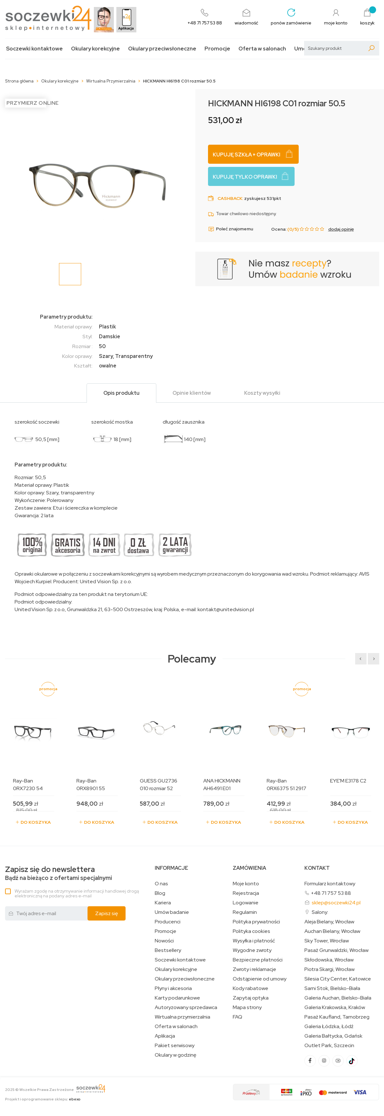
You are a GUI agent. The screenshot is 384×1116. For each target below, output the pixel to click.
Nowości (164, 941)
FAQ (237, 1017)
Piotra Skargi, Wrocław (329, 969)
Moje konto (246, 884)
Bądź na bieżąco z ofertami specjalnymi (58, 873)
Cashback (230, 198)
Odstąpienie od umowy (259, 979)
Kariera (163, 903)
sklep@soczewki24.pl (336, 902)
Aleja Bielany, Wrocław (329, 922)
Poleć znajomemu (230, 229)
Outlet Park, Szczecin (329, 1045)
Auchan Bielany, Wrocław (332, 931)
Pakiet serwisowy (174, 1045)
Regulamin (245, 912)
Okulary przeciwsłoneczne (162, 49)
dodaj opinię (341, 229)
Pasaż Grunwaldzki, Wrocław (336, 950)
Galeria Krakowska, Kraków (334, 1007)
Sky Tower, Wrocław (326, 941)
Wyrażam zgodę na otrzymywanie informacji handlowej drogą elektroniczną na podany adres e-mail (77, 893)
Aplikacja (165, 1036)
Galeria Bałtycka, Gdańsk (333, 1036)
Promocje (217, 49)
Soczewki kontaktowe (34, 49)
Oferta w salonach (262, 49)
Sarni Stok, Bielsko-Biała (332, 988)
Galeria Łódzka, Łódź (329, 1026)
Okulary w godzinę (175, 1055)
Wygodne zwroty (252, 950)
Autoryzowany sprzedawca (186, 1007)
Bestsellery (168, 950)
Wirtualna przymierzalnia (182, 1017)
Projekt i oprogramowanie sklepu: (43, 1099)
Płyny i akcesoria (173, 988)
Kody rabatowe (250, 988)
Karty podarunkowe (177, 998)
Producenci (167, 922)
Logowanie (245, 903)
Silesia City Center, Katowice (337, 979)
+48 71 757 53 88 (331, 893)
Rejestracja (246, 893)
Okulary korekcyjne (95, 49)
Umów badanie (172, 912)
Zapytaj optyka (251, 998)
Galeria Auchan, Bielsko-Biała (337, 998)
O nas (161, 884)
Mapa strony (247, 1007)
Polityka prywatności (256, 922)
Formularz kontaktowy (329, 883)
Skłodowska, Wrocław (329, 960)
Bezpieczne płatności (258, 960)
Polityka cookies (251, 931)
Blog (160, 893)
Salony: (320, 912)
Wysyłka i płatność (254, 941)
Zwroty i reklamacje (254, 969)
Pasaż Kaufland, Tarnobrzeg (336, 1017)
